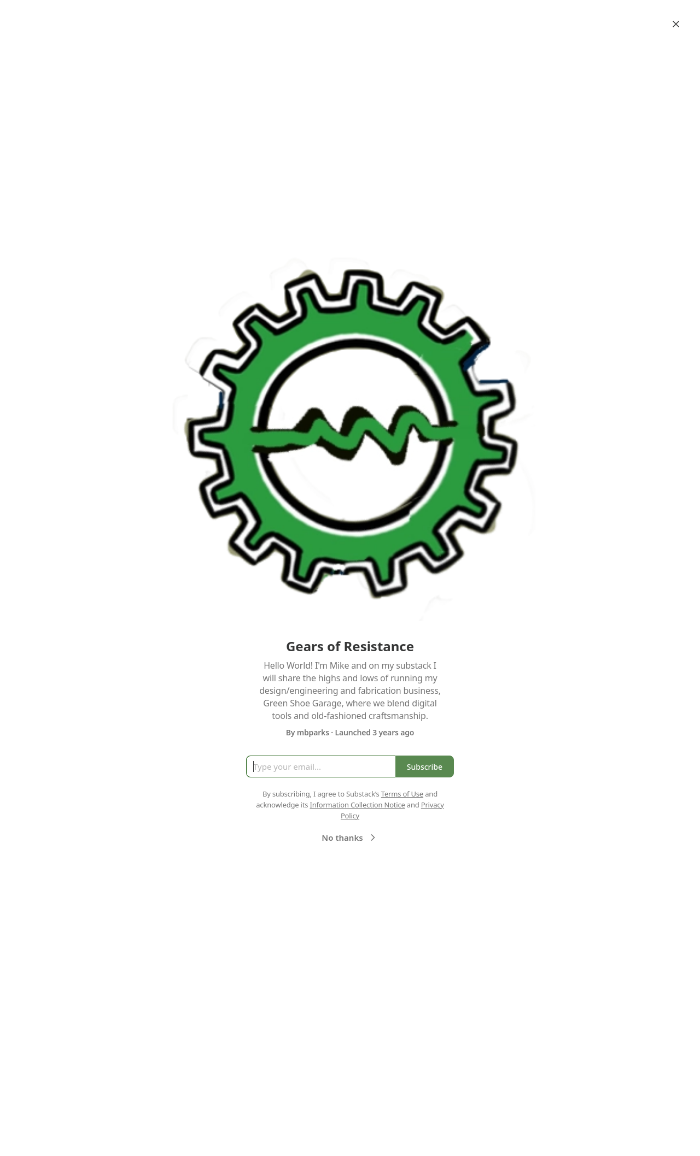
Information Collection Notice (357, 805)
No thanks (350, 837)
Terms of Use (402, 794)
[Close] (676, 24)
